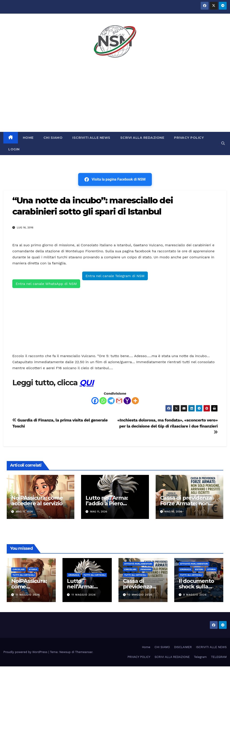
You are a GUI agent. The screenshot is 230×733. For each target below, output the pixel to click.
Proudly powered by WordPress (25, 652)
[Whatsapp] (103, 400)
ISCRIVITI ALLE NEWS (91, 138)
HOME (28, 138)
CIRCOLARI (19, 569)
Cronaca (73, 575)
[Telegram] (111, 400)
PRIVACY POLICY (189, 138)
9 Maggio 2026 (195, 594)
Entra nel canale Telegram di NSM (115, 276)
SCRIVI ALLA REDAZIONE (142, 138)
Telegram (200, 657)
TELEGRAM (219, 657)
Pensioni (145, 569)
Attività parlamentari (138, 563)
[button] (223, 143)
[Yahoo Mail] (127, 400)
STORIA (33, 569)
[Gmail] (119, 400)
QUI (86, 382)
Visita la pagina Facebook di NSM (114, 179)
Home (146, 647)
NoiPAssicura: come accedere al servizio (37, 501)
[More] (135, 400)
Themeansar (83, 652)
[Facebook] (95, 400)
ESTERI (199, 569)
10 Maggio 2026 (139, 594)
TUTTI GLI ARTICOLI (23, 575)
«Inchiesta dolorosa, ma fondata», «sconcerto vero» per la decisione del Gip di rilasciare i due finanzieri (167, 426)
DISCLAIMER (183, 647)
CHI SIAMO (53, 138)
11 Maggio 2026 (28, 594)
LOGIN (14, 149)
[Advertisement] (115, 98)
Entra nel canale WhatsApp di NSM (46, 284)
